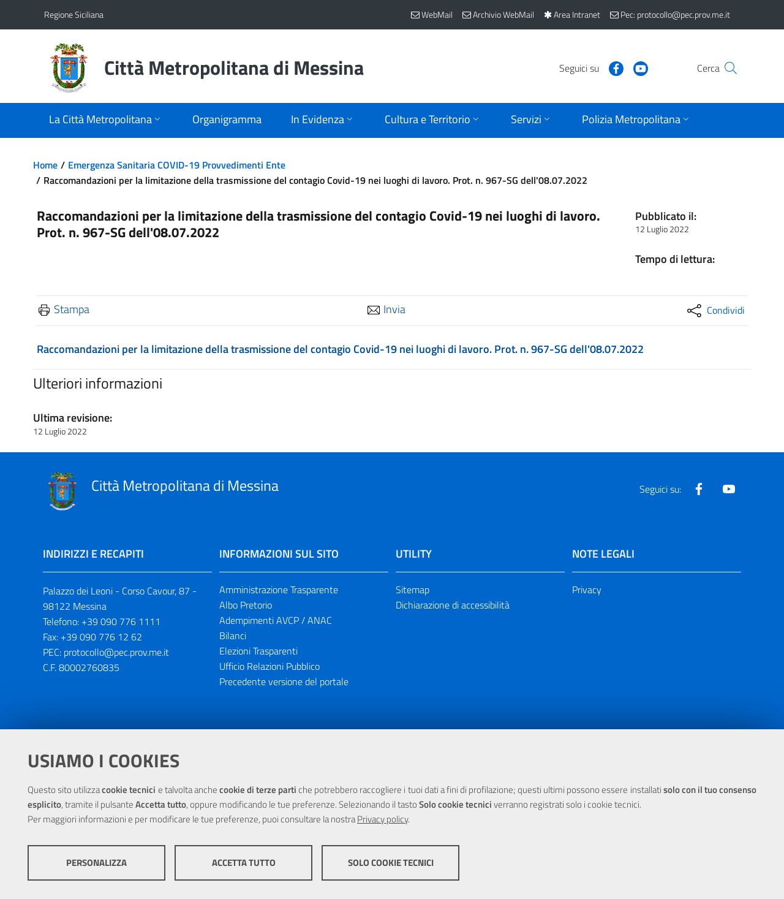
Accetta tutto (244, 862)
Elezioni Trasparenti (258, 650)
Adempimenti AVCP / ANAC (275, 620)
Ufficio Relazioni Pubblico (269, 666)
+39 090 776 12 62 (101, 636)
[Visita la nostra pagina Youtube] (617, 67)
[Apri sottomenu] (106, 120)
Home (45, 164)
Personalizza (96, 862)
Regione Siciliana (74, 14)
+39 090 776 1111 (120, 621)
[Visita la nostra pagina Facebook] (592, 67)
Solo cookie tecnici (391, 862)
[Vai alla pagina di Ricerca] (725, 68)
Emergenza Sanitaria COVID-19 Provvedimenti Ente (176, 164)
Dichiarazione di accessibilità (453, 604)
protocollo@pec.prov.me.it (116, 652)
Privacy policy (382, 819)
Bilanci (232, 635)
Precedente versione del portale (284, 681)
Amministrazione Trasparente (278, 589)
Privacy (586, 589)
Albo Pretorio (245, 604)
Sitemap (412, 589)
